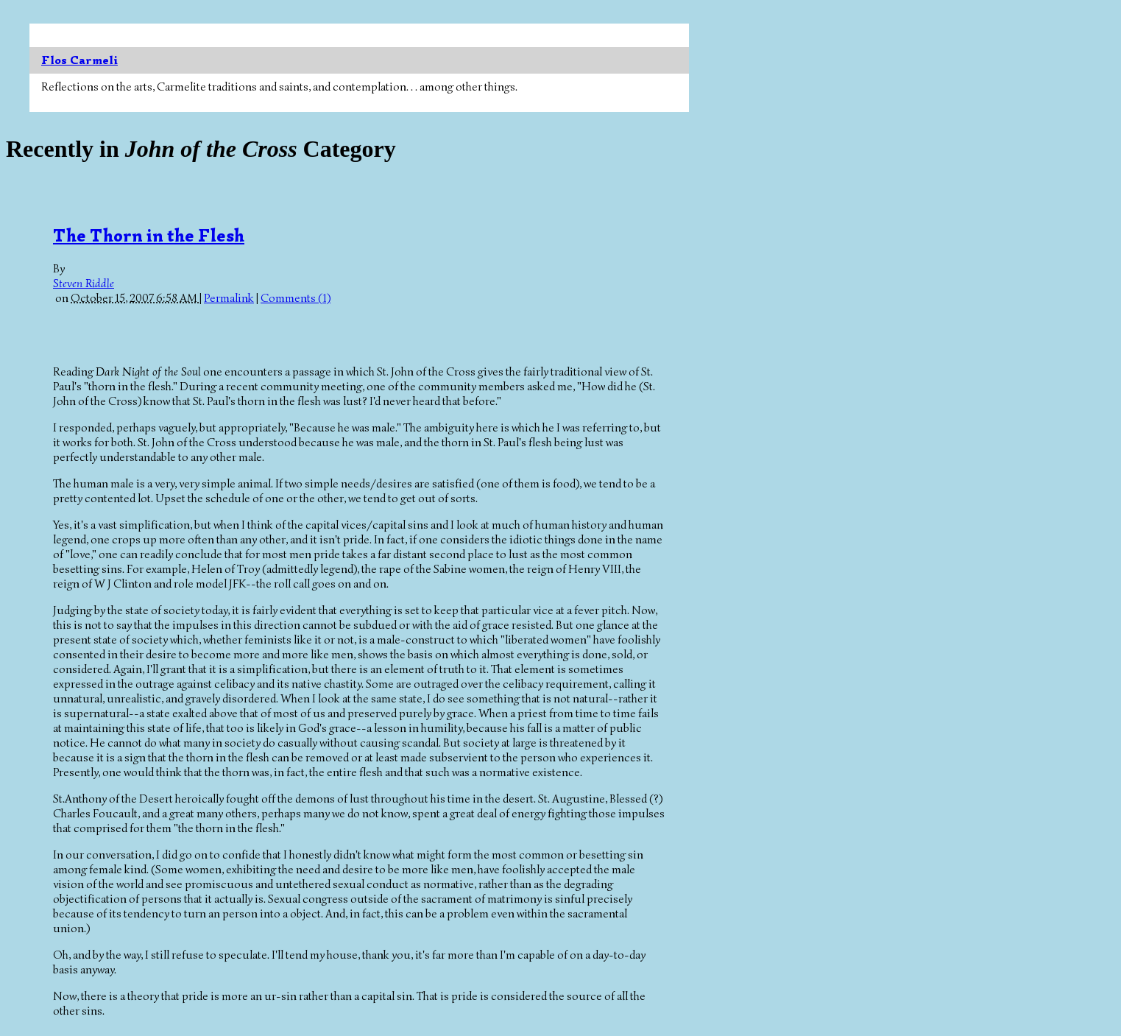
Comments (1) (295, 298)
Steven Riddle (83, 283)
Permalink (229, 298)
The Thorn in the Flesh (148, 236)
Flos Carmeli (79, 60)
